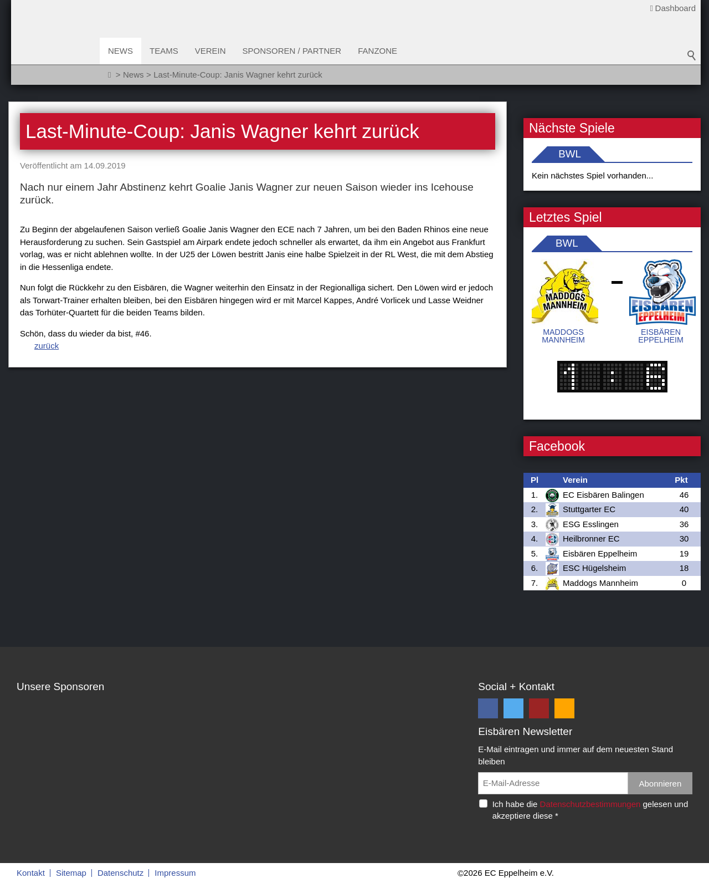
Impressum (175, 872)
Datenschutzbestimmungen (590, 804)
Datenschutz (120, 872)
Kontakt (31, 872)
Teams (164, 50)
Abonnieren (660, 783)
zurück (46, 345)
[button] (488, 708)
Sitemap (71, 872)
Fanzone (377, 50)
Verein (210, 50)
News (120, 50)
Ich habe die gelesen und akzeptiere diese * (590, 809)
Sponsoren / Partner (292, 50)
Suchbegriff (692, 55)
